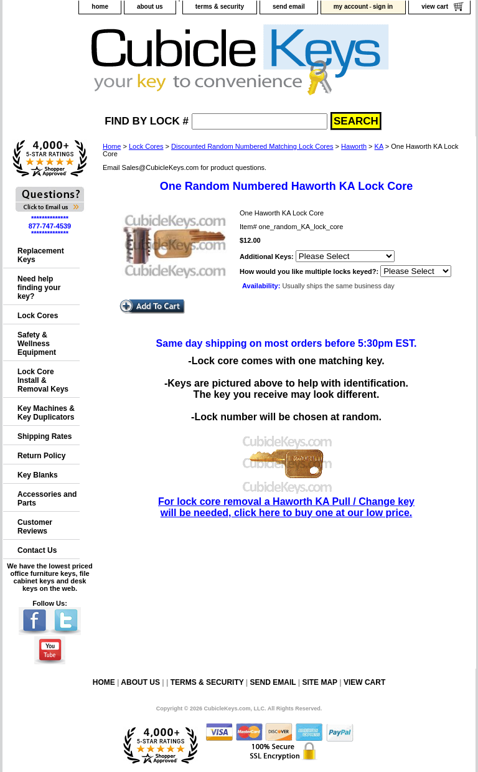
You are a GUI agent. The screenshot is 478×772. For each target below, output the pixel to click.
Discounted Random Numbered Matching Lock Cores (252, 146)
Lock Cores (146, 146)
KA (379, 146)
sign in (383, 6)
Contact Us (37, 550)
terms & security (219, 6)
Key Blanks (37, 475)
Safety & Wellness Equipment (36, 344)
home (99, 6)
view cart (434, 6)
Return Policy (41, 455)
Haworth (354, 146)
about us (150, 6)
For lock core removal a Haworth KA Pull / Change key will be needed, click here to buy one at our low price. (286, 501)
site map (319, 682)
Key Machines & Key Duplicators (46, 412)
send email (289, 6)
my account (351, 6)
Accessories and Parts (47, 498)
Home (112, 146)
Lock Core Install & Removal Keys (42, 380)
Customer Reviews (34, 526)
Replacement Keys (40, 255)
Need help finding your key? (38, 288)
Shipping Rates (44, 436)
